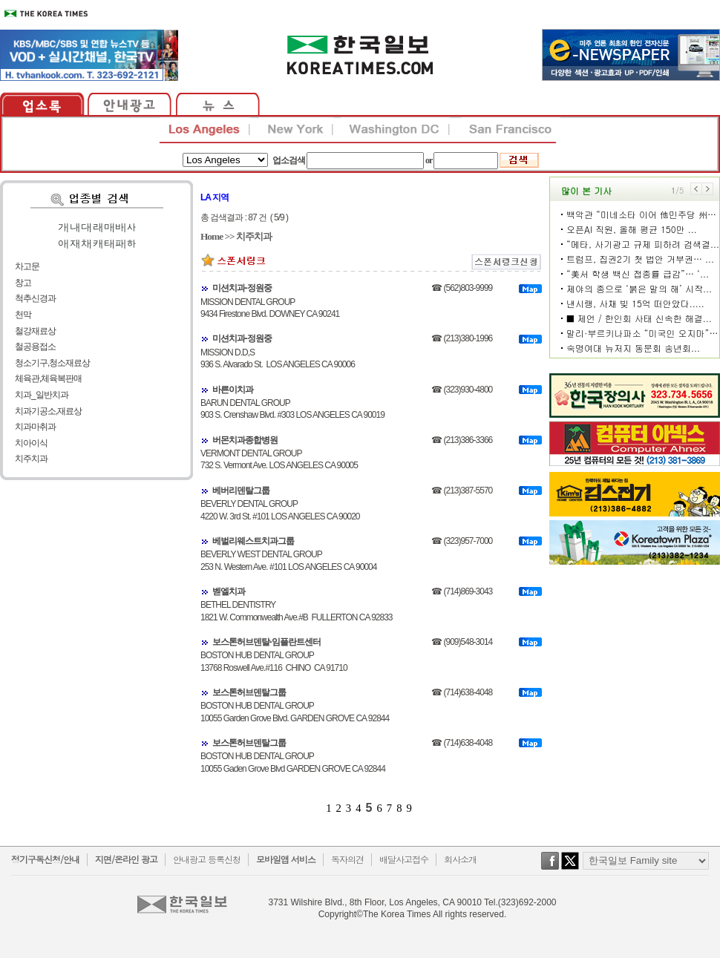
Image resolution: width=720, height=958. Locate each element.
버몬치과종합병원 (245, 440)
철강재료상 (35, 331)
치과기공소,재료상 (48, 411)
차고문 (27, 266)
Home (211, 236)
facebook (550, 868)
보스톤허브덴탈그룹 (249, 692)
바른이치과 (232, 389)
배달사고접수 (403, 859)
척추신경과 (35, 298)
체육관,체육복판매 (48, 378)
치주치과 (31, 458)
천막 (23, 314)
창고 (23, 283)
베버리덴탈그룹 (240, 490)
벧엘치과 (228, 591)
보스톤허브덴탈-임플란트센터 (266, 642)
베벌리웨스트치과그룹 (253, 541)
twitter (570, 868)
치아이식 (31, 443)
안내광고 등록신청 (206, 859)
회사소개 (460, 859)
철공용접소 (35, 346)
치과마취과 (35, 426)
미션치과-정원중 (242, 288)
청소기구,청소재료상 (52, 363)
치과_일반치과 (41, 395)
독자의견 (347, 859)
